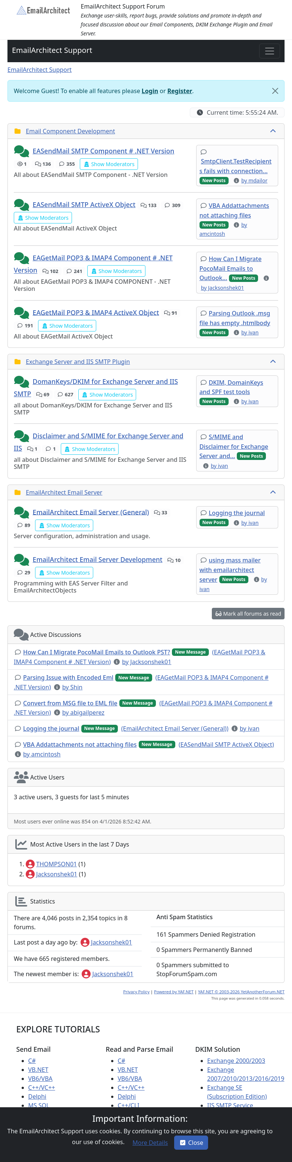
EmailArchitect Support (52, 50)
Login (150, 91)
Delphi (37, 1096)
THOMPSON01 (51, 864)
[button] (22, 151)
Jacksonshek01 (51, 874)
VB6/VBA (40, 1078)
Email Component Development (70, 131)
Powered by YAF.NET (174, 991)
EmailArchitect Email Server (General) (91, 511)
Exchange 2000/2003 (236, 1061)
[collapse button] (273, 131)
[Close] (275, 90)
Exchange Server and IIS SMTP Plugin (78, 362)
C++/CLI (128, 1105)
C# (32, 1061)
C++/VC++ (41, 1087)
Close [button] (191, 1143)
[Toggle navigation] (269, 51)
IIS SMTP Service (230, 1105)
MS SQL (39, 1105)
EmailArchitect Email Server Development (98, 559)
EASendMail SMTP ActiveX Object (84, 204)
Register (179, 91)
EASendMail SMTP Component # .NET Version (104, 150)
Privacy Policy (136, 991)
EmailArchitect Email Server (64, 492)
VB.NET (38, 1070)
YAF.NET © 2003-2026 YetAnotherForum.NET (241, 991)
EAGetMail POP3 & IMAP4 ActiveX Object (96, 312)
